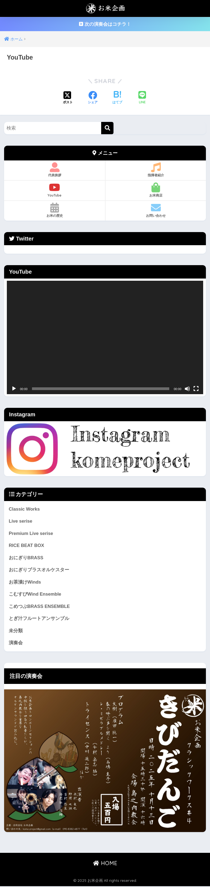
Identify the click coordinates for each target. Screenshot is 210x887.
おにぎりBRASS (26, 558)
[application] (105, 337)
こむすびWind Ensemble (35, 594)
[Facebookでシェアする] (93, 98)
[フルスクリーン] (196, 388)
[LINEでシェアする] (142, 98)
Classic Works (24, 509)
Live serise (21, 521)
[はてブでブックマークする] (117, 98)
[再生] (14, 388)
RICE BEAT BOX (26, 545)
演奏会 (16, 643)
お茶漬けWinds (25, 582)
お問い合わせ (155, 210)
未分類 (16, 631)
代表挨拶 (54, 169)
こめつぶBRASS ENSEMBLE (39, 606)
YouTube (54, 190)
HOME (105, 863)
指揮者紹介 (155, 169)
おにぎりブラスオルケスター (39, 570)
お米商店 (155, 190)
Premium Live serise (31, 533)
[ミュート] (187, 388)
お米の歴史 (54, 210)
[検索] (107, 128)
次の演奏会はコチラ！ (105, 24)
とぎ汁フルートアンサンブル (39, 619)
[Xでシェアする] (68, 98)
